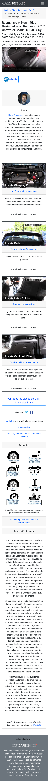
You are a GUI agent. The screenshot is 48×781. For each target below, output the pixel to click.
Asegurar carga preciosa (24, 304)
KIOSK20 (37, 725)
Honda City (10, 421)
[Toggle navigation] (42, 3)
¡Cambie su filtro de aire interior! (23, 362)
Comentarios (24, 427)
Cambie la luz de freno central (24, 249)
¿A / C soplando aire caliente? (24, 191)
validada (10, 79)
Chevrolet (16, 10)
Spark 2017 (28, 10)
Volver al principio (24, 739)
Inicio (6, 10)
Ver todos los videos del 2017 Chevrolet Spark (24, 400)
